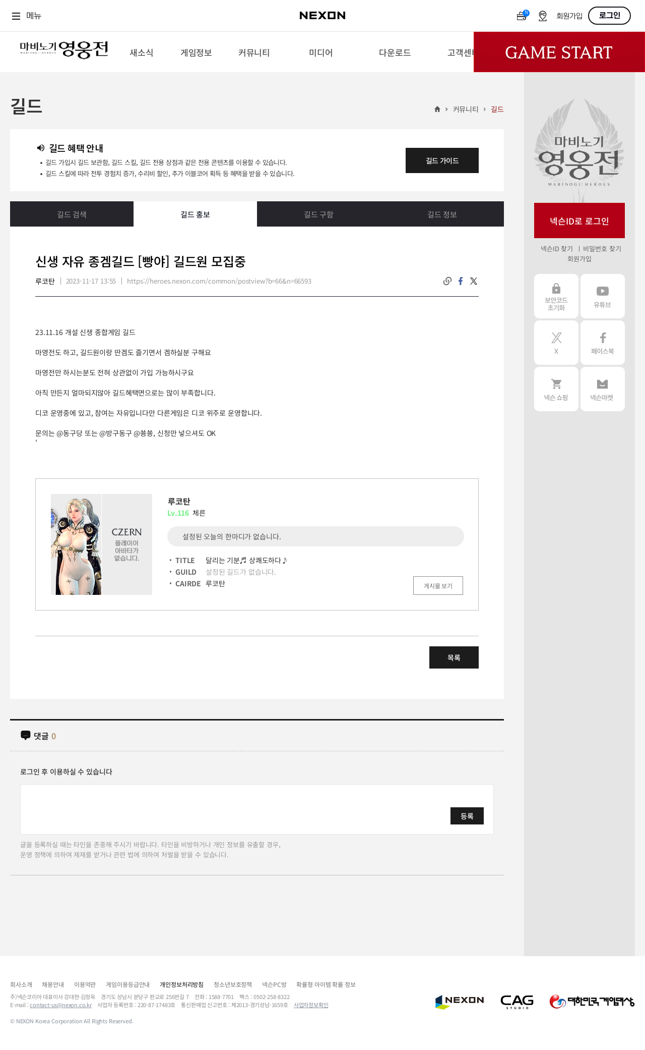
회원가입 (569, 16)
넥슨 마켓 (602, 389)
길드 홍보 (195, 214)
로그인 (609, 15)
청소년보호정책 (233, 984)
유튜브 (602, 296)
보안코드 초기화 (556, 296)
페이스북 (602, 342)
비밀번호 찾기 (602, 248)
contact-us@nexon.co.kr (61, 1005)
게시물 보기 (438, 585)
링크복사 (447, 281)
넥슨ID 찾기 (557, 248)
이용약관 (85, 984)
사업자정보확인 (311, 1005)
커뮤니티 (466, 109)
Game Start (559, 52)
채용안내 (52, 984)
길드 (497, 109)
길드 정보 (442, 214)
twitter (474, 281)
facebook (461, 281)
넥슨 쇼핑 (556, 389)
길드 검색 (72, 214)
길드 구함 (319, 214)
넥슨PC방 (274, 984)
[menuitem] (141, 52)
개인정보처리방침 (182, 984)
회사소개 (21, 984)
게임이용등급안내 (128, 984)
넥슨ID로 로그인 (579, 220)
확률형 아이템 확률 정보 (325, 984)
